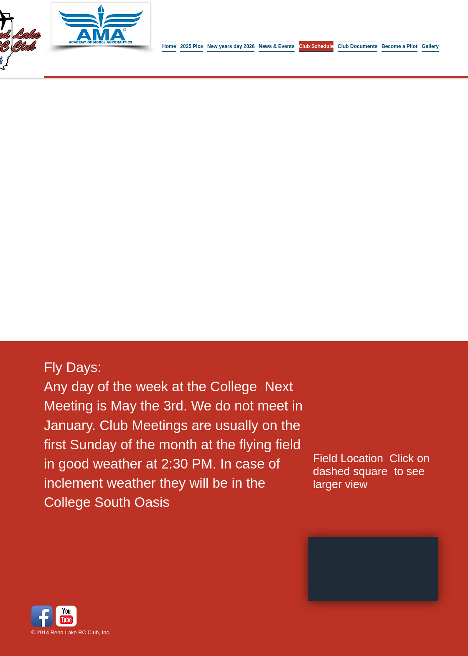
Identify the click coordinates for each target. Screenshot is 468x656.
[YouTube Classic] (66, 616)
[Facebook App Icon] (42, 616)
